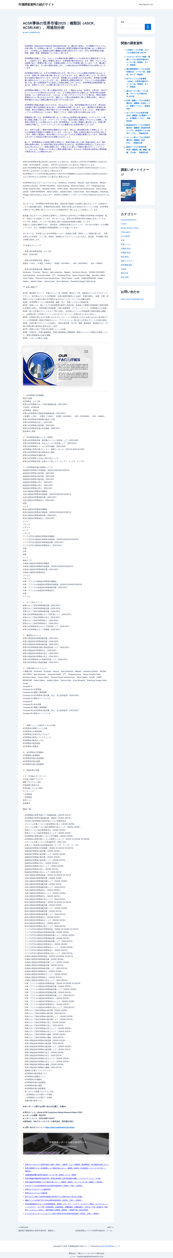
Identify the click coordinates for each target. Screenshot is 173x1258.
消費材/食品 (126, 248)
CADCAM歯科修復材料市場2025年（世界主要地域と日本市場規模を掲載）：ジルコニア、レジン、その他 (63, 1178)
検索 (122, 22)
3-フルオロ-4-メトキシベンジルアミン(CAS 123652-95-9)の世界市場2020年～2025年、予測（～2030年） (63, 1214)
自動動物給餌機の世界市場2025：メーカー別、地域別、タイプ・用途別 (50, 1175)
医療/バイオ (126, 244)
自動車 (123, 269)
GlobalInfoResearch (129, 220)
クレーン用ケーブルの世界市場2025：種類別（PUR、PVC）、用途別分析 (138, 140)
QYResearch (126, 232)
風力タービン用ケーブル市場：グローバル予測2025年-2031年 (137, 93)
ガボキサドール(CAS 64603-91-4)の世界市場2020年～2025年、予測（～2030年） (54, 1186)
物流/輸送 (125, 257)
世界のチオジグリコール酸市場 (36, 1193)
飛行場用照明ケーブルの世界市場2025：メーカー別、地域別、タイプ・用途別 (138, 72)
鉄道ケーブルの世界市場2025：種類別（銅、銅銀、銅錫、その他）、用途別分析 (138, 150)
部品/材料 (125, 277)
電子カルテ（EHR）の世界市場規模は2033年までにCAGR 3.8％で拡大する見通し (54, 1197)
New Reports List (146, 4)
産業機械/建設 (127, 265)
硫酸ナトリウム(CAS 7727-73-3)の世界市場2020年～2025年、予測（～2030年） (54, 1200)
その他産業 (125, 236)
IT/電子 (124, 224)
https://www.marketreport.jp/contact (60, 1127)
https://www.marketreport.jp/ (132, 299)
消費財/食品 (126, 253)
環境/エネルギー (127, 261)
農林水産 (124, 273)
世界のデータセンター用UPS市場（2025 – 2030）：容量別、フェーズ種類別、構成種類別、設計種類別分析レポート (67, 1165)
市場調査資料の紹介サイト (36, 4)
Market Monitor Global (130, 228)
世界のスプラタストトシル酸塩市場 (37, 1189)
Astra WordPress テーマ (110, 1246)
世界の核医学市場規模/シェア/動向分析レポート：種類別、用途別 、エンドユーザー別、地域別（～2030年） (64, 1182)
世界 (122, 240)
